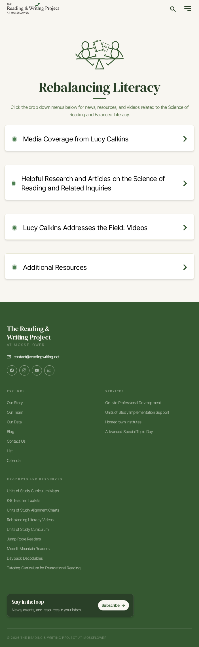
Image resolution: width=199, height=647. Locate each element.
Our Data (14, 421)
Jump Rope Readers (24, 538)
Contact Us (16, 441)
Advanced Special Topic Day (129, 431)
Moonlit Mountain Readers (28, 548)
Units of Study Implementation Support (137, 412)
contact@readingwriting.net (36, 356)
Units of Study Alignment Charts (33, 510)
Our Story (15, 402)
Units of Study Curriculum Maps (33, 490)
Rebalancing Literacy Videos (30, 519)
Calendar (14, 460)
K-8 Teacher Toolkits (23, 500)
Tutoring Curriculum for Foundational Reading (44, 567)
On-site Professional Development (133, 402)
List (9, 450)
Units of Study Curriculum (27, 529)
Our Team (15, 412)
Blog (10, 431)
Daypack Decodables (25, 558)
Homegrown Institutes (123, 421)
